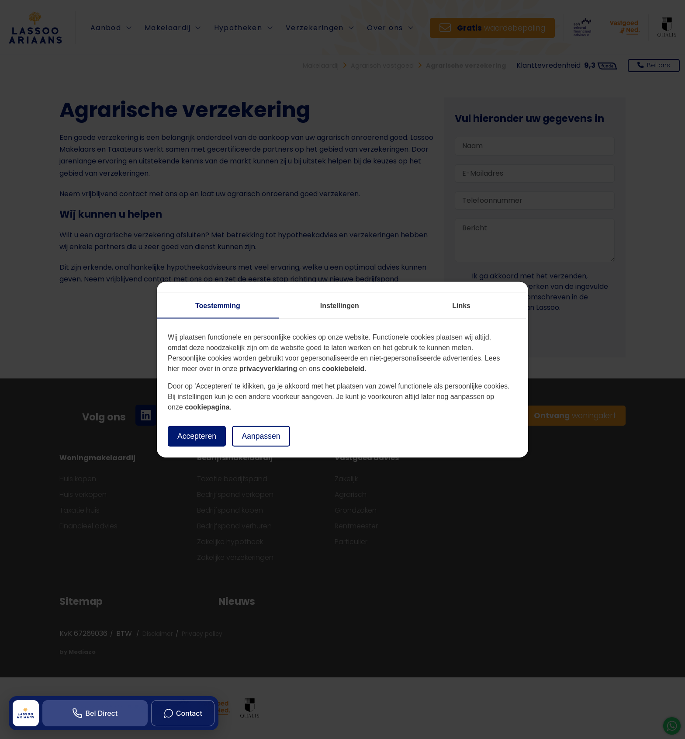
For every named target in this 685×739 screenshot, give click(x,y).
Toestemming (217, 305)
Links (461, 305)
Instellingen (339, 305)
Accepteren (196, 436)
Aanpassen (261, 436)
